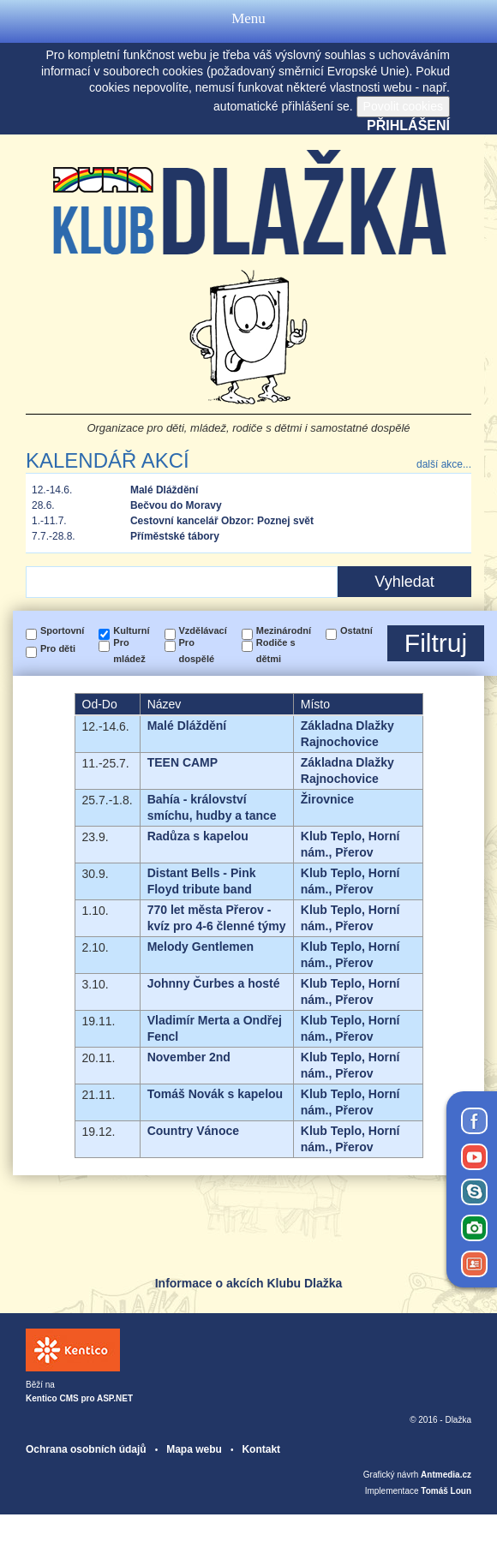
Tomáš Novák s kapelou (215, 1094)
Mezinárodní (283, 630)
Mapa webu (194, 1449)
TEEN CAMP (182, 762)
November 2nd (189, 1057)
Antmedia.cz (446, 1474)
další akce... (443, 464)
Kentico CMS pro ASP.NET (79, 1398)
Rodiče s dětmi (276, 650)
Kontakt (261, 1449)
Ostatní (356, 630)
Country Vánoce (193, 1131)
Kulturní (131, 630)
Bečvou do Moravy (176, 505)
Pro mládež (129, 650)
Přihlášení (408, 125)
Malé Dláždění (164, 490)
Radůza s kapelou (197, 836)
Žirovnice (327, 799)
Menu (248, 21)
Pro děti (57, 648)
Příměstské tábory (174, 536)
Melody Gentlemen (200, 946)
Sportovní (62, 630)
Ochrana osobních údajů (86, 1449)
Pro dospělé (197, 650)
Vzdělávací (203, 630)
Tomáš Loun (446, 1491)
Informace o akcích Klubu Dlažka (249, 1283)
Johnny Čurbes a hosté (213, 983)
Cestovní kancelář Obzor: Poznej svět (222, 521)
